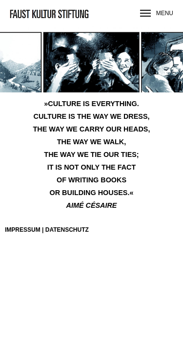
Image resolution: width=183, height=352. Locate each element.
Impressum (23, 229)
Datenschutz (67, 229)
